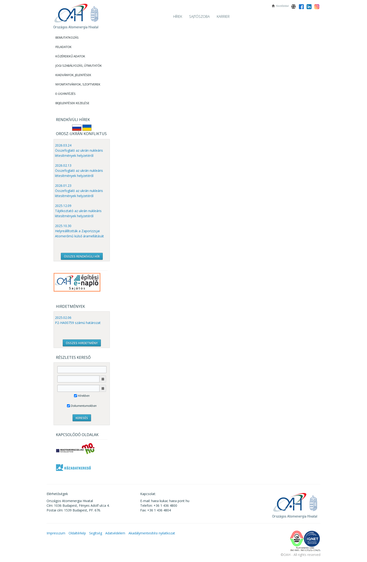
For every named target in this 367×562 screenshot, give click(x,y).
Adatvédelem (115, 533)
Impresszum (56, 533)
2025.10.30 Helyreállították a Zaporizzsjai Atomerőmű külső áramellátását (79, 231)
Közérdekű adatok (70, 56)
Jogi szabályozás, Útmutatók (78, 65)
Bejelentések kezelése (72, 103)
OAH (75, 14)
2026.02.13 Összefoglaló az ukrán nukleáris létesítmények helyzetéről (79, 170)
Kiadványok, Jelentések (73, 75)
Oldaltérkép (77, 533)
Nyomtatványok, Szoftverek (77, 84)
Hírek (177, 16)
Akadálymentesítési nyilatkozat (151, 533)
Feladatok (63, 47)
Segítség (95, 533)
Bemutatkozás (67, 37)
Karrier (223, 16)
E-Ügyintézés (65, 94)
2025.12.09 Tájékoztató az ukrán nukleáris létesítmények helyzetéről (78, 210)
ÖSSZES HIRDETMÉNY (82, 343)
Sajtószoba (199, 16)
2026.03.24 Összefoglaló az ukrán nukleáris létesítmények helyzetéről (79, 150)
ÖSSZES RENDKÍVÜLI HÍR (82, 256)
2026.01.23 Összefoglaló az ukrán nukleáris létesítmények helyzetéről (79, 190)
